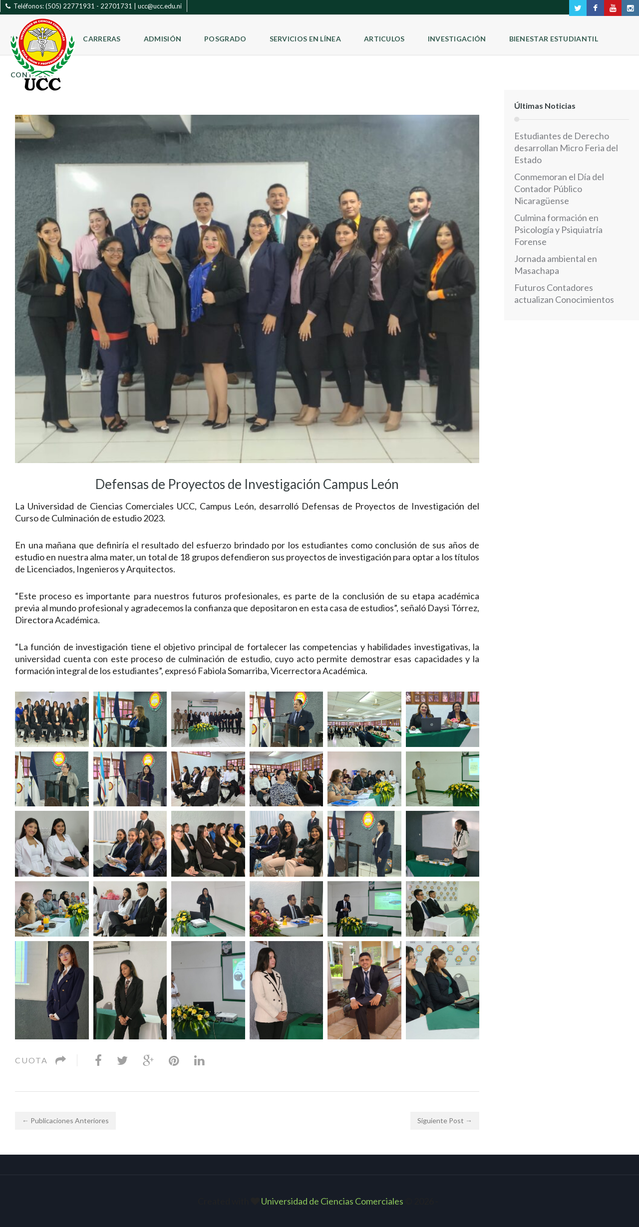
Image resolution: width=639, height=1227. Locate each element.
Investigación (457, 38)
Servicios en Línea (305, 38)
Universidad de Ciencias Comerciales (333, 1201)
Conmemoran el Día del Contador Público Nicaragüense (559, 188)
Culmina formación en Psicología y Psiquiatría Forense (558, 229)
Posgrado (225, 38)
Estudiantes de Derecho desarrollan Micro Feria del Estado (566, 147)
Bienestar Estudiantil (553, 38)
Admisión (162, 38)
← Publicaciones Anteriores (65, 1120)
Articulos (384, 38)
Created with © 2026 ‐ (319, 1201)
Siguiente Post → (444, 1120)
